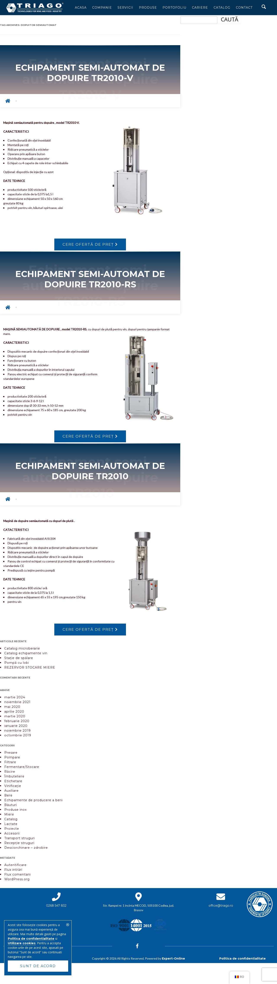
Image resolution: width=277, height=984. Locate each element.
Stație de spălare (18, 659)
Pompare (12, 759)
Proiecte (11, 830)
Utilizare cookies (21, 943)
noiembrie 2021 (17, 703)
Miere (9, 816)
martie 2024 (14, 699)
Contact (244, 8)
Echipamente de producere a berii (33, 801)
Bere (8, 797)
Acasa (81, 8)
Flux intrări (13, 871)
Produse (148, 8)
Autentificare (15, 866)
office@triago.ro (221, 907)
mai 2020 (12, 708)
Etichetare (13, 782)
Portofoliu (174, 8)
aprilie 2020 (14, 713)
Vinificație (12, 787)
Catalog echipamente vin (25, 654)
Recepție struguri (19, 844)
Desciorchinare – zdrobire (26, 849)
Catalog (222, 8)
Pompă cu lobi (16, 664)
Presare (11, 754)
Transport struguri (19, 839)
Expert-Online (173, 960)
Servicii (125, 8)
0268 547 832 (56, 907)
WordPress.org (17, 880)
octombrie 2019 (17, 737)
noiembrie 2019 (17, 732)
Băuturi (10, 806)
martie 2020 (14, 718)
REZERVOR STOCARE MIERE (29, 669)
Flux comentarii (17, 876)
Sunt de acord (38, 966)
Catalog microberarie (22, 650)
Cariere (200, 8)
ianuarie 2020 (15, 727)
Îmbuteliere (14, 778)
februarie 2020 (16, 722)
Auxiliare (11, 792)
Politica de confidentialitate (242, 960)
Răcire (9, 773)
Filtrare (10, 763)
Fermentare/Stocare (21, 768)
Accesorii (12, 835)
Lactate (11, 825)
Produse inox (15, 811)
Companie (102, 8)
